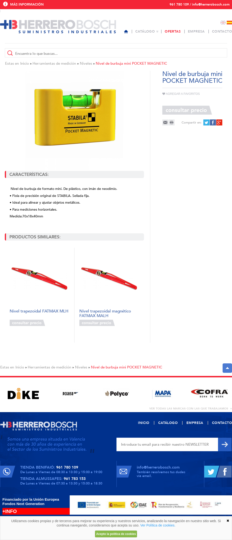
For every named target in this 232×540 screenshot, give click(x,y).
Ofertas (173, 31)
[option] (23, 393)
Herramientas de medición (54, 63)
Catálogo (145, 31)
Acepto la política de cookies (116, 534)
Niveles (86, 63)
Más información (27, 4)
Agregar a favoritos (181, 94)
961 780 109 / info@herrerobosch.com (200, 4)
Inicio (24, 63)
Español (229, 22)
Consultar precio (27, 323)
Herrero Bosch (58, 26)
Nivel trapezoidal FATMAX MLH (39, 311)
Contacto (222, 31)
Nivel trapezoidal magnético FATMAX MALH (105, 313)
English (223, 22)
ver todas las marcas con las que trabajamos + (190, 408)
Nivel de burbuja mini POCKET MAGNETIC (131, 63)
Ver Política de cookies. (158, 525)
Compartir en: (192, 122)
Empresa (196, 31)
